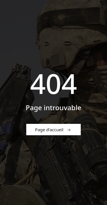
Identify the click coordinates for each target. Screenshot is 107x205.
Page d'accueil (53, 130)
